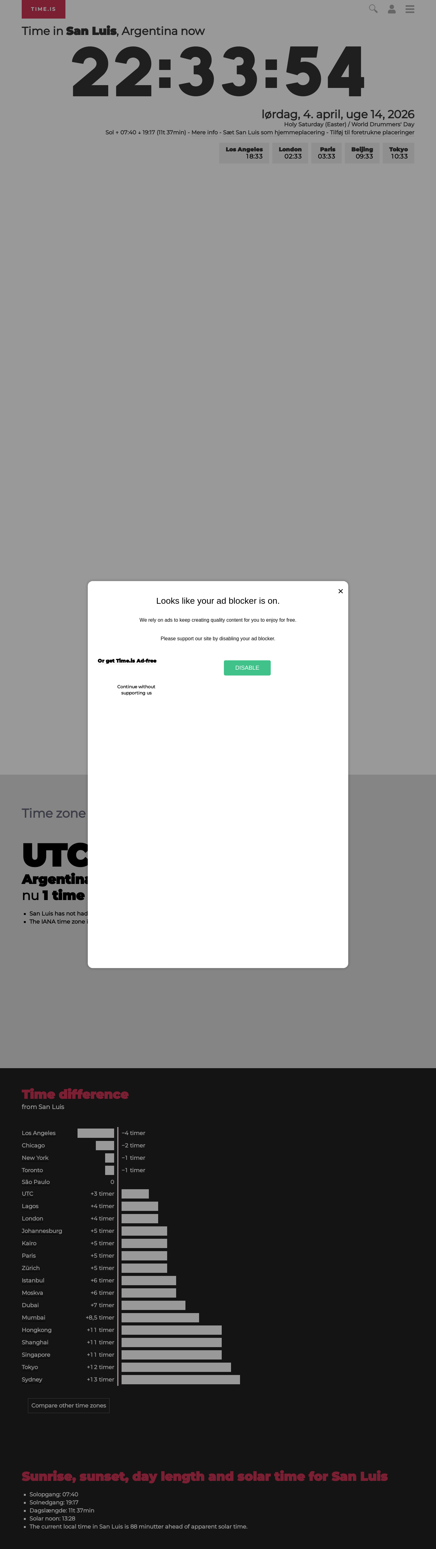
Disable (247, 667)
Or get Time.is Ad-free (127, 661)
